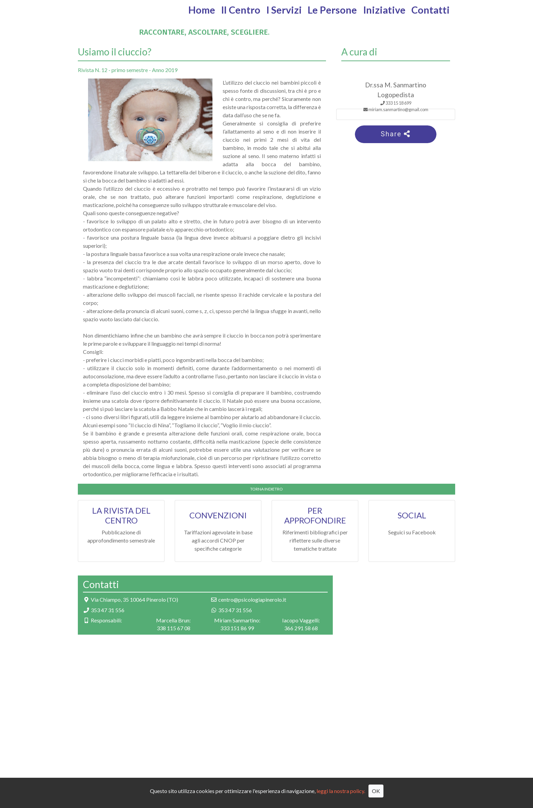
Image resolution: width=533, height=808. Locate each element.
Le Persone (332, 10)
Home (201, 10)
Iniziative (384, 10)
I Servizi (284, 10)
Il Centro (240, 10)
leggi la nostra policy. (340, 791)
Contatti (430, 10)
